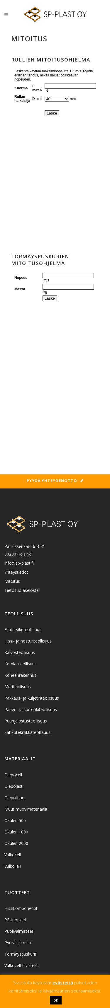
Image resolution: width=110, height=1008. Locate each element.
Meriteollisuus (17, 686)
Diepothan (14, 797)
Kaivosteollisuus (19, 652)
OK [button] (55, 1000)
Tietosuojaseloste (21, 590)
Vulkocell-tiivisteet (21, 965)
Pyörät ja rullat (18, 942)
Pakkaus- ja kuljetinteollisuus (31, 698)
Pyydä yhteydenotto (55, 480)
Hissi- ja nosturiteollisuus (28, 641)
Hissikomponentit (21, 908)
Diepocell (13, 775)
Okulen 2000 (16, 843)
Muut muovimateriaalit (26, 809)
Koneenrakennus (20, 675)
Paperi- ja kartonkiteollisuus (30, 709)
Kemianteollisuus (20, 664)
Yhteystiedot (16, 572)
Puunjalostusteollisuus (25, 721)
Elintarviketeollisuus (22, 629)
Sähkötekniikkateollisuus (27, 732)
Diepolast (13, 786)
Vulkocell (12, 854)
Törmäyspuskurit (20, 954)
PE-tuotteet (15, 919)
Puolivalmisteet (18, 931)
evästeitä (63, 982)
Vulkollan (12, 866)
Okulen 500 (15, 820)
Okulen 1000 (16, 832)
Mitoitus (12, 581)
